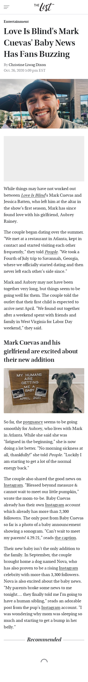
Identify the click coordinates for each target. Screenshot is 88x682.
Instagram (79, 124)
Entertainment (16, 21)
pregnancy (33, 422)
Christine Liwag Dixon (27, 64)
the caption (65, 537)
